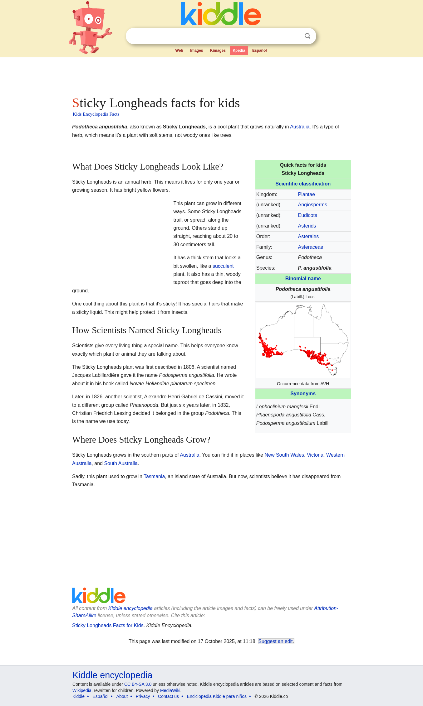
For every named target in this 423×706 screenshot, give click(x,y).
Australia (299, 126)
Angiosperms (312, 204)
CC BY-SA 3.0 (137, 684)
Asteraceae (310, 247)
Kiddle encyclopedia (130, 608)
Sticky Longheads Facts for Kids (108, 625)
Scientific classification (303, 183)
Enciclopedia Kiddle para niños (217, 696)
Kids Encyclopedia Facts (96, 114)
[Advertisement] (211, 75)
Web (179, 50)
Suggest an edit (275, 641)
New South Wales (284, 455)
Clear (294, 36)
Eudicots (307, 215)
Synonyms (303, 393)
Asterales (308, 236)
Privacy (143, 696)
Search (307, 36)
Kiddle (78, 696)
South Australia (121, 463)
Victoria (315, 455)
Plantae (306, 194)
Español (259, 50)
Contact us (168, 696)
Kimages (218, 50)
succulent (223, 266)
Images (196, 50)
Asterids (307, 225)
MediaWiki (170, 690)
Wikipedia (81, 690)
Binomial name (303, 278)
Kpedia (239, 50)
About (122, 696)
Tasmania (154, 476)
